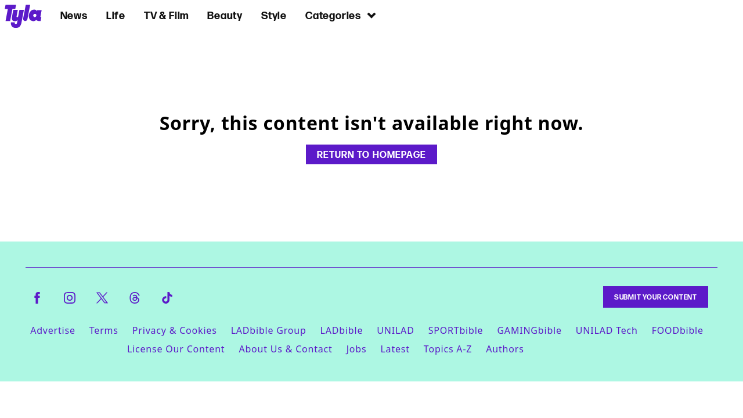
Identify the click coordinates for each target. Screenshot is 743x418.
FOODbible (678, 330)
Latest (394, 349)
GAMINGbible (529, 330)
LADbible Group (268, 330)
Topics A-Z (448, 349)
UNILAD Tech (607, 330)
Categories (341, 15)
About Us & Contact (285, 349)
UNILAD (395, 330)
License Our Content (176, 349)
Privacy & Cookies (174, 330)
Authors (505, 349)
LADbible (341, 330)
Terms (103, 330)
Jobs (357, 349)
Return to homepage (371, 154)
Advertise (52, 330)
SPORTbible (456, 330)
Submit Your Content (655, 297)
